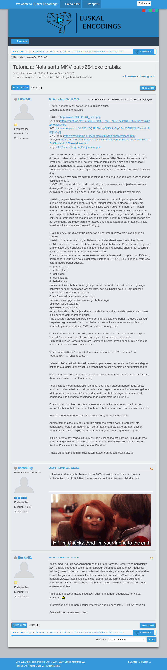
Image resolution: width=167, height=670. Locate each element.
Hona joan (100, 639)
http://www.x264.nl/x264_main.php (80, 117)
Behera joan (20, 87)
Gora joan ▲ (145, 662)
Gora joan (19, 625)
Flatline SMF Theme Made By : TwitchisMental (38, 666)
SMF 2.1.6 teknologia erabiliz (30, 662)
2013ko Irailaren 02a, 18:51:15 (64, 557)
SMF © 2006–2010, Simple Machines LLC (65, 662)
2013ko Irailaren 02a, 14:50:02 (64, 99)
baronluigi (25, 468)
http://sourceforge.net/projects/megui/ (78, 147)
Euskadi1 (25, 99)
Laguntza (132, 662)
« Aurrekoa (129, 76)
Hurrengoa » (146, 76)
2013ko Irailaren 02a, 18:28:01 (64, 468)
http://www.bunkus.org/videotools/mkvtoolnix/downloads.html (99, 135)
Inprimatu (148, 88)
